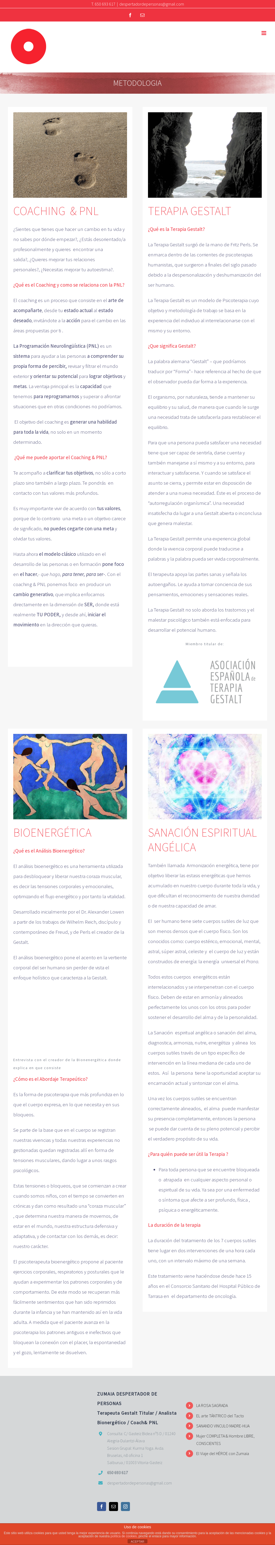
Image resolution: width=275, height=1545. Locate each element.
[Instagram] (125, 1506)
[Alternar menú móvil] (264, 33)
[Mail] (113, 1506)
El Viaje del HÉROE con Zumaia (222, 1453)
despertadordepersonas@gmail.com (151, 4)
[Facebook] (101, 1506)
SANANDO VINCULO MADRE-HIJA (223, 1425)
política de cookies (124, 1536)
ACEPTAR (137, 1541)
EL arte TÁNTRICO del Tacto (220, 1415)
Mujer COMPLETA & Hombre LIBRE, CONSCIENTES (225, 1439)
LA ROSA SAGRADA (212, 1405)
